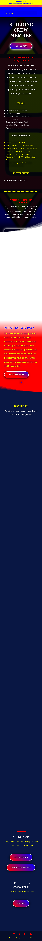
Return (21, 903)
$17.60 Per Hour (16, 375)
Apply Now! (21, 46)
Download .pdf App (21, 867)
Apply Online (21, 857)
